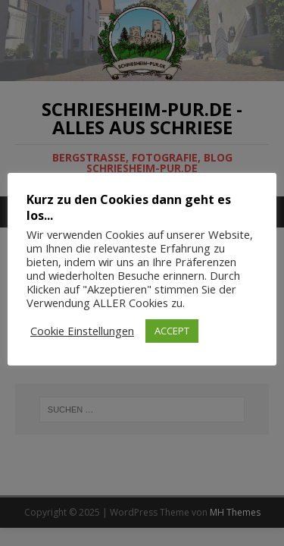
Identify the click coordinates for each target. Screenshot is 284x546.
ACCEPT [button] (171, 330)
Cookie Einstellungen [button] (82, 330)
